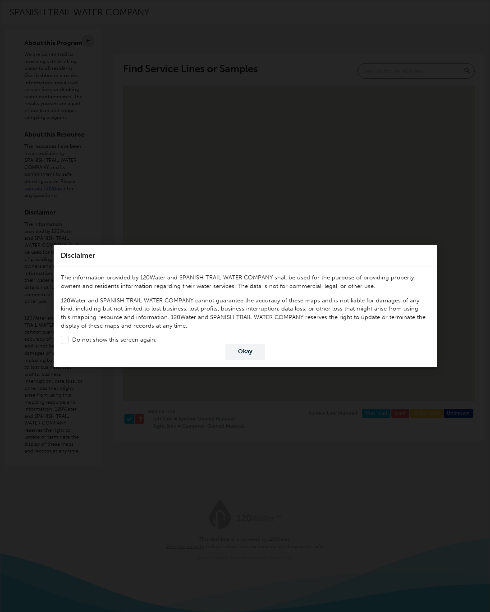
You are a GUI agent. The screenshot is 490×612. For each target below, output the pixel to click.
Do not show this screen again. (114, 339)
